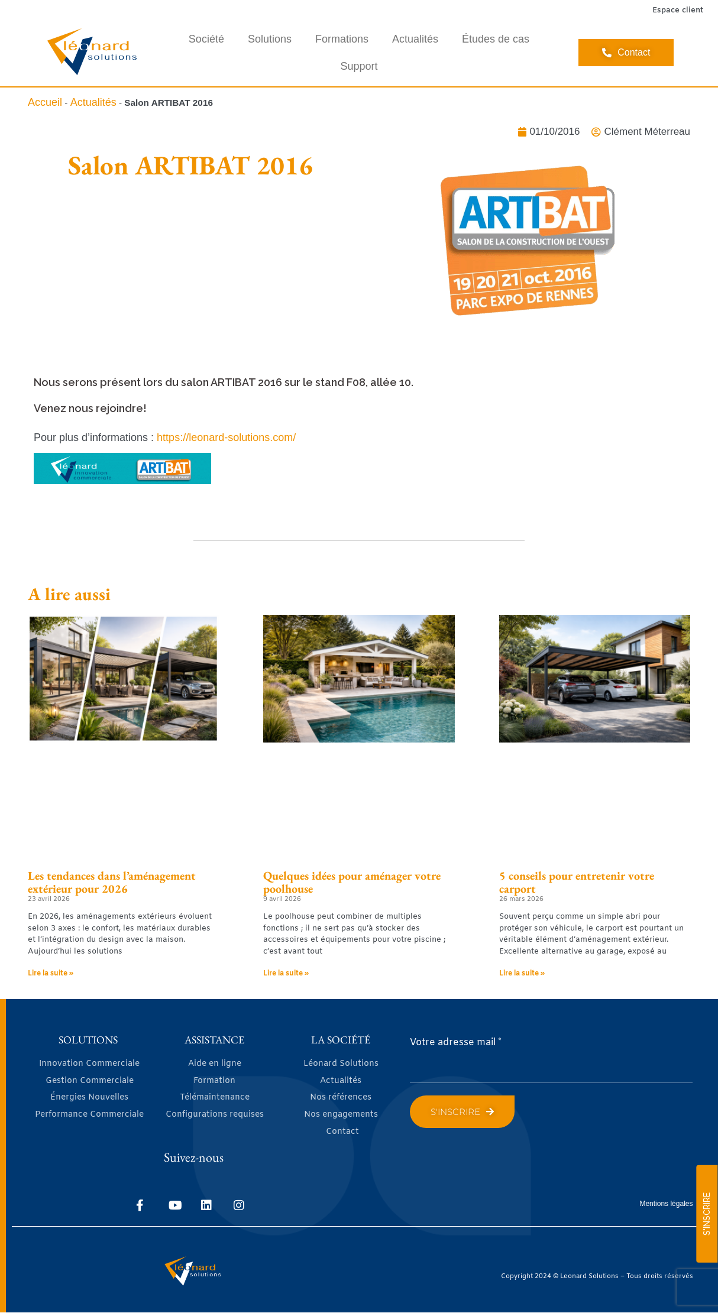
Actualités (415, 39)
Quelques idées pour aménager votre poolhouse (352, 882)
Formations (341, 39)
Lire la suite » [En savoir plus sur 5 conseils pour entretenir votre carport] (522, 973)
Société (206, 39)
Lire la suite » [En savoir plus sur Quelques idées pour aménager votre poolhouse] (286, 973)
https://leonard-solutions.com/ (226, 437)
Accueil (45, 102)
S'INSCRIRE (706, 1214)
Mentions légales (666, 1203)
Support (358, 66)
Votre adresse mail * (456, 1042)
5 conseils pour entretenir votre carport (576, 882)
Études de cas (495, 39)
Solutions (270, 39)
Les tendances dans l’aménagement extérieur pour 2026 (112, 882)
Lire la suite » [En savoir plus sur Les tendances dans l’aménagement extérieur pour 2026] (50, 973)
